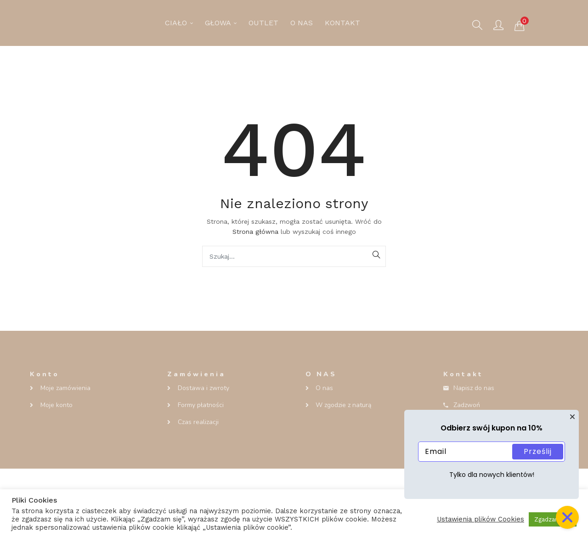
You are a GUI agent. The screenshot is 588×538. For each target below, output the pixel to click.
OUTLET (263, 22)
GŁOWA (221, 22)
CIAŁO (179, 22)
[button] (519, 25)
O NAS (301, 22)
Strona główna (255, 231)
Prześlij (538, 451)
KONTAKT (342, 22)
